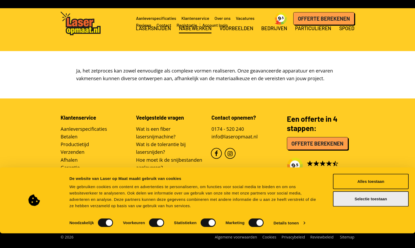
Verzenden (72, 152)
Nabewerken (195, 38)
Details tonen (286, 237)
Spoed (346, 38)
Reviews (143, 25)
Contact (163, 25)
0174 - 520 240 (227, 129)
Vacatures (245, 18)
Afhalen (69, 160)
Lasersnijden (153, 38)
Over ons (223, 18)
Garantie (70, 167)
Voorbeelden (236, 38)
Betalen (69, 136)
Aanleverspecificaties (156, 18)
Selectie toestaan (371, 213)
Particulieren (313, 38)
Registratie (187, 25)
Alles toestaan (370, 196)
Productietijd (75, 144)
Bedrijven (274, 38)
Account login (215, 25)
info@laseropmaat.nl (234, 136)
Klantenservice (195, 18)
